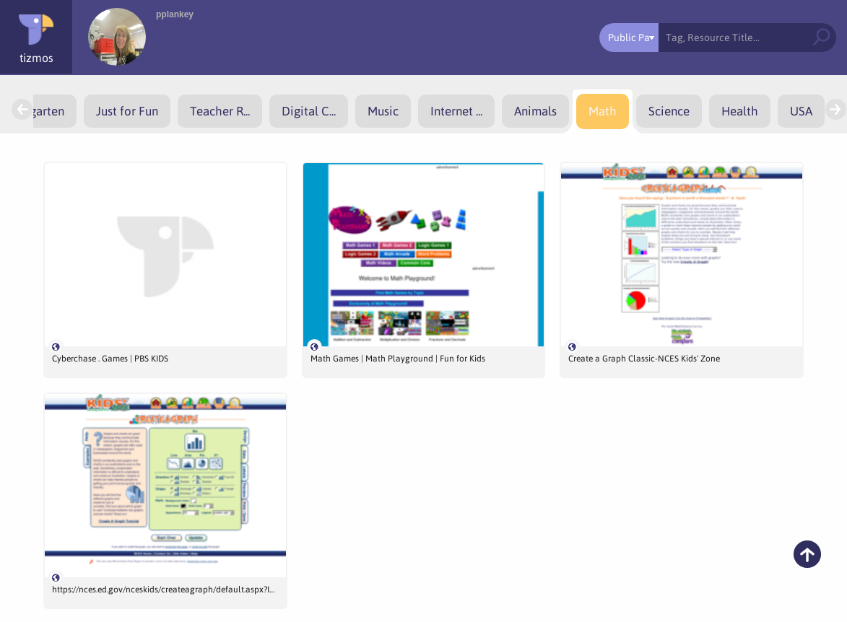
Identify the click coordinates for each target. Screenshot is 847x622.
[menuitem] (127, 111)
